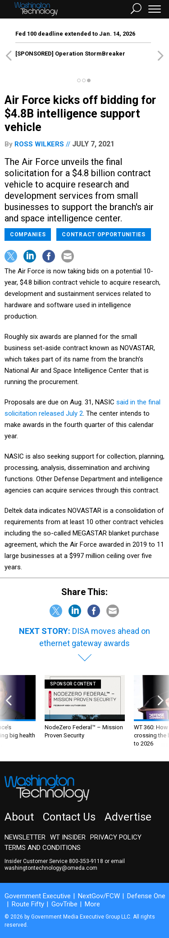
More (92, 904)
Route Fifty (28, 904)
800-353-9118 (86, 861)
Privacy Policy (116, 837)
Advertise (128, 817)
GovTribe (64, 904)
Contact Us (69, 817)
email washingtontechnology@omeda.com (65, 864)
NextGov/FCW (99, 896)
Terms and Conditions (43, 848)
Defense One (146, 896)
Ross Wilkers (39, 144)
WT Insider (68, 837)
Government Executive (38, 896)
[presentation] (8, 711)
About (19, 817)
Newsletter (25, 837)
